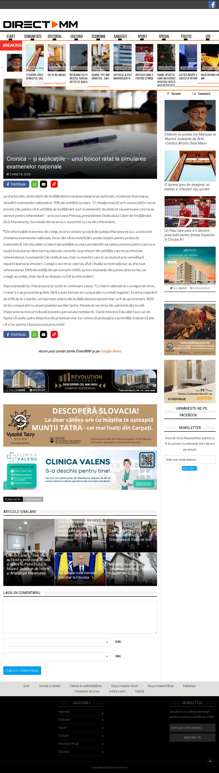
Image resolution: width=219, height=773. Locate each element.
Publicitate (189, 685)
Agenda (193, 55)
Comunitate (90, 55)
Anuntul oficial (69, 743)
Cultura (35, 55)
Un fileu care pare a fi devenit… (147, 62)
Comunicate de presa (87, 691)
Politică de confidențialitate (86, 685)
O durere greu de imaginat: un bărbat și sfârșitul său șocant (187, 187)
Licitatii (64, 735)
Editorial (64, 719)
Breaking (12, 45)
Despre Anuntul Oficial (160, 685)
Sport (139, 55)
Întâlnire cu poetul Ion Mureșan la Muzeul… (41, 63)
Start (26, 685)
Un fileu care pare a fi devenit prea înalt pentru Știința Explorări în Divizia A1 (190, 235)
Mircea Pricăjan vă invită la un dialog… (200, 62)
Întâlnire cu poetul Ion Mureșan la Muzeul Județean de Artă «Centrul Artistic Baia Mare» (190, 138)
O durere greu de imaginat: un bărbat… (94, 62)
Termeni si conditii (49, 685)
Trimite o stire (117, 691)
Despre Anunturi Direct (124, 685)
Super (63, 727)
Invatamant (33, 499)
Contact (139, 691)
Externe (64, 751)
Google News (110, 351)
